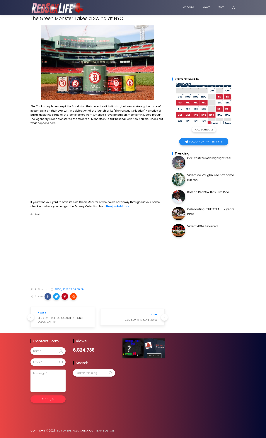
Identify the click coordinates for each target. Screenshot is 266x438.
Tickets (205, 8)
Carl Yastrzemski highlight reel (209, 158)
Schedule (188, 8)
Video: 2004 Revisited (202, 226)
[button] (48, 296)
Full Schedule (204, 129)
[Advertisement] (97, 255)
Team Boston (105, 430)
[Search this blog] (94, 373)
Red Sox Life (63, 430)
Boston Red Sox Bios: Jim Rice (208, 192)
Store (221, 8)
